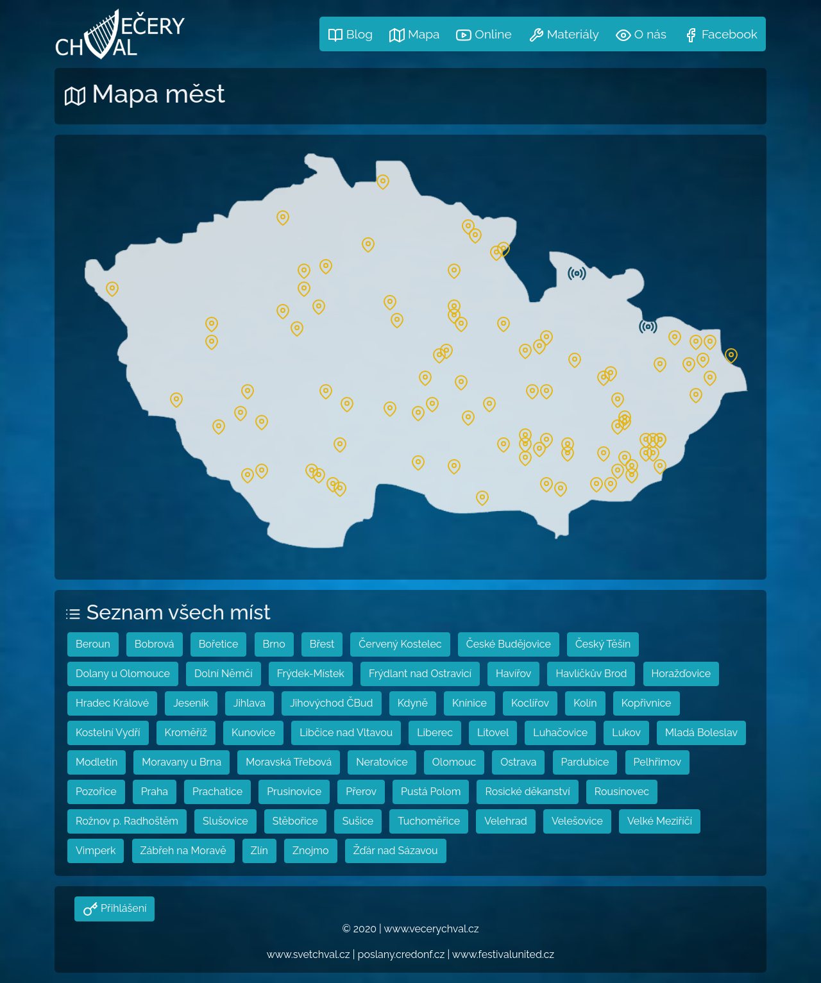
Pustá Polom (431, 792)
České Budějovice (508, 644)
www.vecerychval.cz (431, 929)
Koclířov (530, 703)
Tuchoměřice (429, 821)
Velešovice (577, 821)
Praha (154, 792)
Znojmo (310, 850)
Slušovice (225, 821)
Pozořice (96, 792)
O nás (641, 35)
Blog (350, 35)
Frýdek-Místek (310, 674)
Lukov (626, 733)
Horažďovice (681, 674)
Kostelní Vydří (108, 733)
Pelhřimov (657, 762)
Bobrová (154, 644)
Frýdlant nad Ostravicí (420, 674)
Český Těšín (603, 644)
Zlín (259, 850)
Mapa (414, 35)
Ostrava (518, 762)
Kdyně (413, 703)
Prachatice (217, 792)
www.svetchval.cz (308, 954)
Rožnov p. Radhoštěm (127, 821)
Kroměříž (186, 733)
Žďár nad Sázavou (395, 850)
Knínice (469, 703)
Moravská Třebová (289, 762)
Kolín (585, 703)
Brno (274, 644)
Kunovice (253, 733)
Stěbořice (295, 821)
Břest (322, 644)
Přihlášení (122, 908)
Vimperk (95, 850)
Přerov (361, 792)
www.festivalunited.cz (503, 954)
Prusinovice (294, 792)
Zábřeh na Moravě (183, 850)
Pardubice (585, 762)
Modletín (96, 762)
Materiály (564, 35)
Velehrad (505, 821)
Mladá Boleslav (701, 733)
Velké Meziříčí (659, 821)
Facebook (720, 35)
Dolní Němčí (223, 674)
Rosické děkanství (527, 792)
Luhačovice (560, 733)
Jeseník (190, 703)
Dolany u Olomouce (123, 674)
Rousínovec (622, 792)
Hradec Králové (112, 703)
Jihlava (249, 703)
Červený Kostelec (400, 644)
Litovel (493, 733)
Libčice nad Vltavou (346, 733)
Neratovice (381, 762)
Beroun (93, 644)
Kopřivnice (647, 703)
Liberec (435, 733)
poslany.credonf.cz (401, 954)
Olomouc (454, 762)
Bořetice (219, 644)
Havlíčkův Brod (591, 674)
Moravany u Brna (181, 762)
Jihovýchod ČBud (331, 703)
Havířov (513, 674)
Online (483, 35)
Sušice (358, 821)
